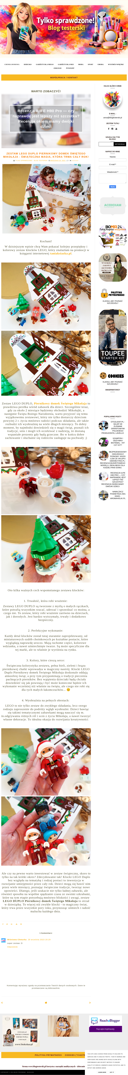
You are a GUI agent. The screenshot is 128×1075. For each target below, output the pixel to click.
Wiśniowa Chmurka (17, 939)
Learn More (102, 1072)
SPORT (90, 64)
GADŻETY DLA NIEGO (45, 64)
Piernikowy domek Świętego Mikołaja (60, 403)
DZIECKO (28, 64)
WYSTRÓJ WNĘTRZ (116, 64)
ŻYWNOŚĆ (70, 68)
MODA (80, 64)
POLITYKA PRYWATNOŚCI (48, 1055)
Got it (112, 1072)
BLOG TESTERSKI (20, 1072)
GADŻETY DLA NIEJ (66, 64)
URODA (101, 64)
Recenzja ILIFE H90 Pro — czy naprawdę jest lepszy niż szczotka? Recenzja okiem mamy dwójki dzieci (113, 479)
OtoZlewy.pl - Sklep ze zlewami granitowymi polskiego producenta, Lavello (113, 427)
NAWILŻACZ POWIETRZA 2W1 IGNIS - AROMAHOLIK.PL (118, 495)
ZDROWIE (58, 68)
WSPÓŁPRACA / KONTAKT (64, 78)
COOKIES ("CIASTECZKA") (79, 1055)
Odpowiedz (12, 947)
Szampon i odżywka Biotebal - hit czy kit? (118, 441)
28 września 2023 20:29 (39, 939)
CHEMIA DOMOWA (11, 64)
